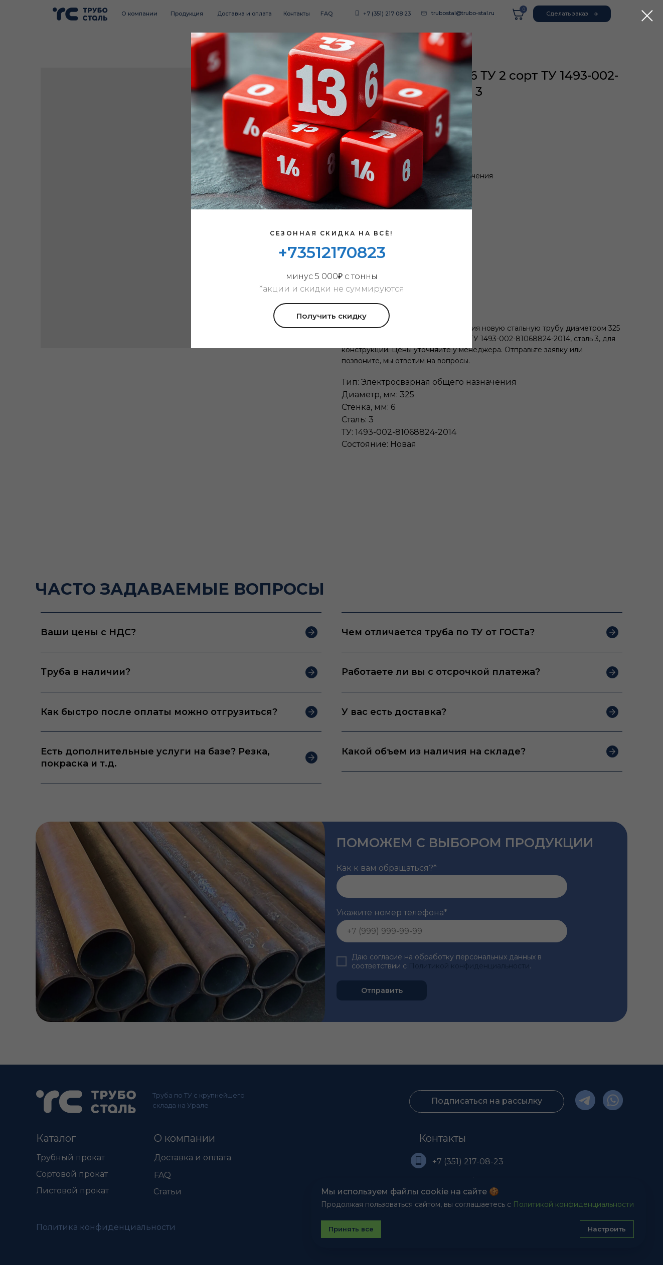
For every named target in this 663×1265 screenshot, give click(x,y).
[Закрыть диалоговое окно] (647, 16)
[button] (331, 315)
